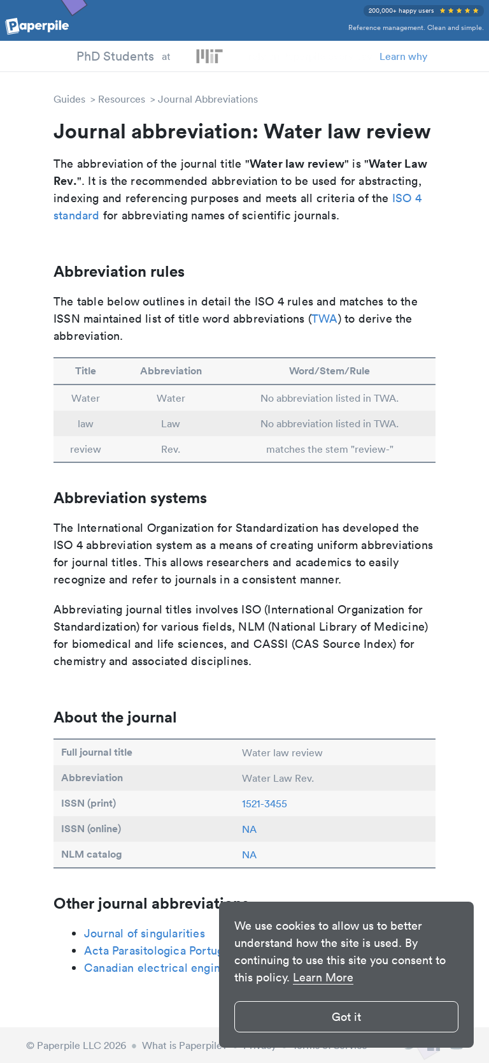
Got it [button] (346, 1016)
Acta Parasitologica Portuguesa (166, 950)
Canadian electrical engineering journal (189, 967)
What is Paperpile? (184, 1045)
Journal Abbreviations (208, 98)
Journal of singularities (144, 933)
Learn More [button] (323, 977)
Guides (69, 98)
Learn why (403, 56)
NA (249, 829)
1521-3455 (264, 803)
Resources (121, 98)
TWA (324, 318)
